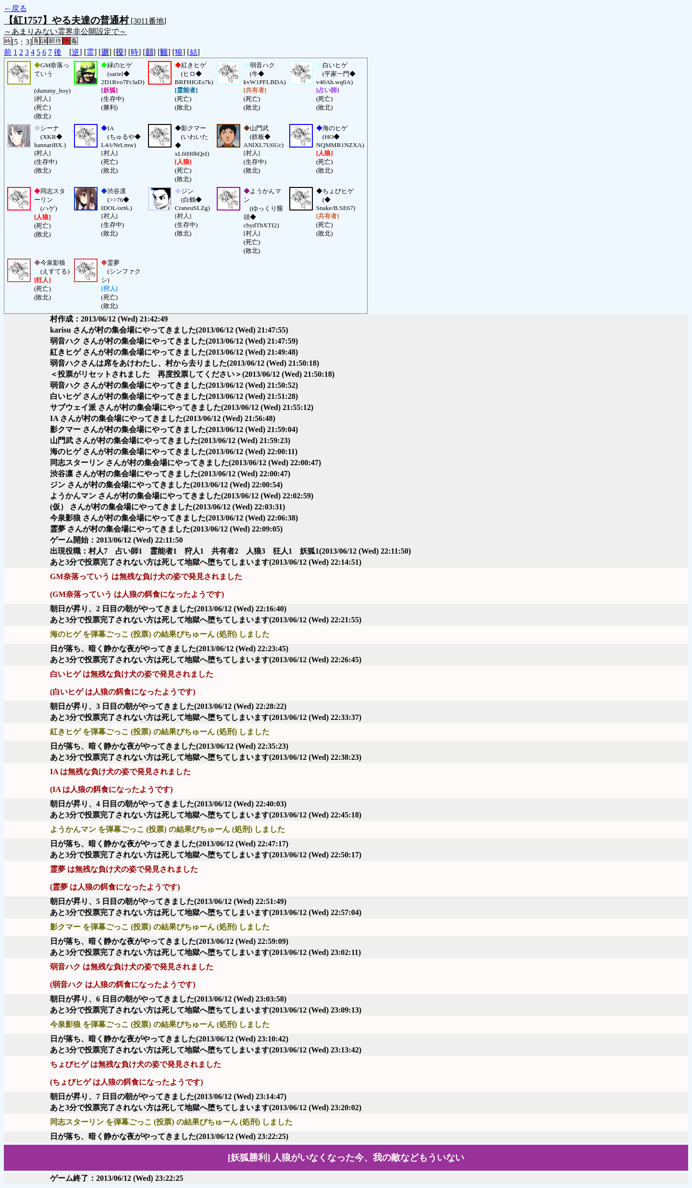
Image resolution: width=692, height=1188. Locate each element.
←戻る (15, 8)
